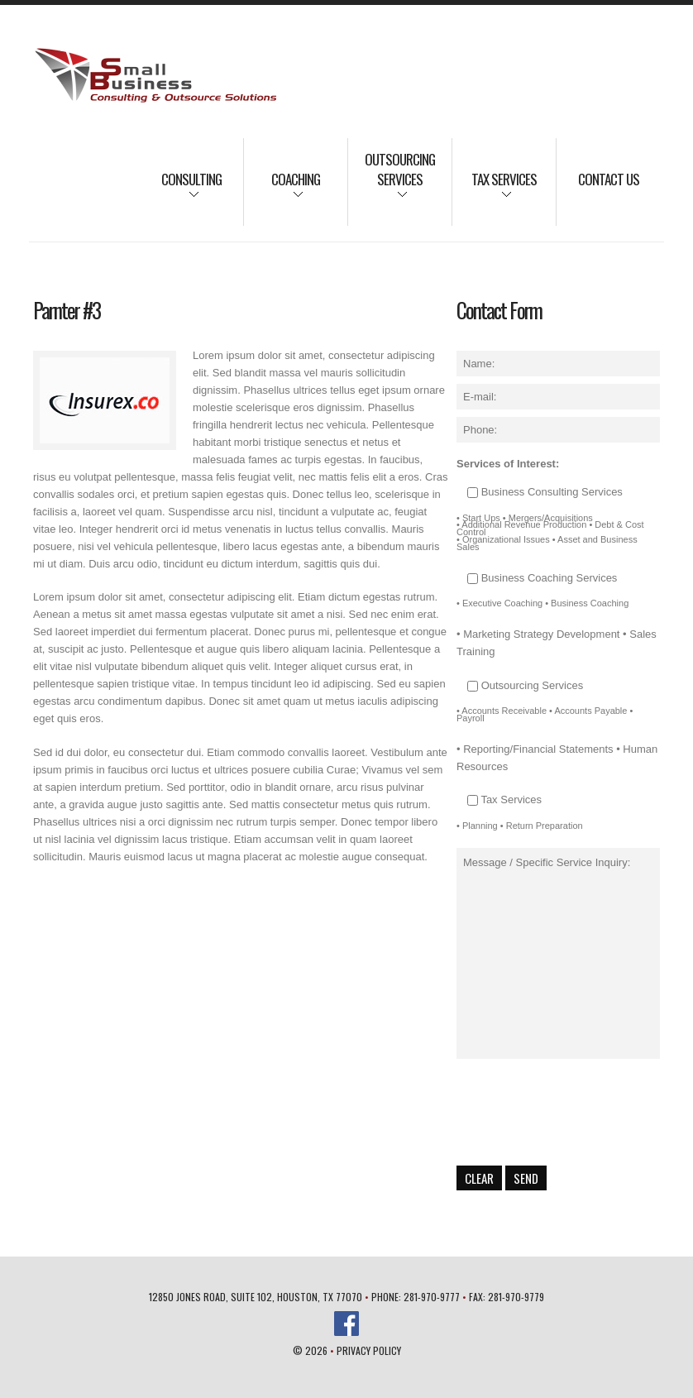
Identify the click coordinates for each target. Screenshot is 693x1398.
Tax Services (494, 190)
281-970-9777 (432, 1297)
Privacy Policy (369, 1350)
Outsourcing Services (391, 180)
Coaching (282, 190)
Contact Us (608, 179)
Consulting (181, 190)
